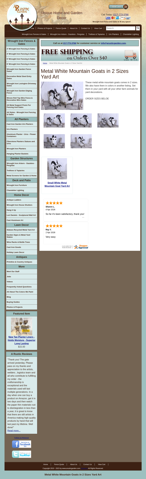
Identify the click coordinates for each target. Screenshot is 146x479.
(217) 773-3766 (120, 14)
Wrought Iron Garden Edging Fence (19, 92)
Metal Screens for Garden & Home (21, 176)
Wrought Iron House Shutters (19, 205)
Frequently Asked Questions (19, 287)
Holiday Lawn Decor (15, 252)
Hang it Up (11, 210)
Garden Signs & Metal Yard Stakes (18, 236)
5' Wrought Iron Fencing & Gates (21, 59)
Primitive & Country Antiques (19, 262)
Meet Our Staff (13, 271)
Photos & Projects (45, 28)
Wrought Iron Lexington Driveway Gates (21, 84)
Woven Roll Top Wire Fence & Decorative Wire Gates (20, 99)
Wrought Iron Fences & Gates (34, 34)
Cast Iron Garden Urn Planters (20, 124)
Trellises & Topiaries (96, 34)
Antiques (21, 257)
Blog (9, 297)
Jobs (9, 277)
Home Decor (21, 195)
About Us (73, 28)
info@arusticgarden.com (113, 43)
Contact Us (85, 28)
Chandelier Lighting (131, 34)
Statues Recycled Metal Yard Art (21, 230)
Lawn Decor (21, 225)
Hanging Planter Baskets (17, 154)
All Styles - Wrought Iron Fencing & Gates (21, 113)
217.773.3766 (69, 43)
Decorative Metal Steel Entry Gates (19, 77)
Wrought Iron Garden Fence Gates (19, 70)
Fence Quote (61, 28)
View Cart (98, 28)
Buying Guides (13, 302)
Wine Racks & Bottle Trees (18, 242)
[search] (120, 28)
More (22, 266)
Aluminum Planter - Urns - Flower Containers (21, 135)
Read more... (13, 430)
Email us (84, 468)
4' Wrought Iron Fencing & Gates (21, 54)
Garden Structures (21, 158)
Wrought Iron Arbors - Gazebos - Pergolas (67, 34)
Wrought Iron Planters (16, 149)
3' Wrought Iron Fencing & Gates (21, 49)
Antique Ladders (14, 200)
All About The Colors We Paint (20, 292)
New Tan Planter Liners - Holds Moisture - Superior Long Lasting (21, 340)
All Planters (22, 119)
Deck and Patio (21, 180)
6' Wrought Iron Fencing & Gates (21, 64)
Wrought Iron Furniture (17, 185)
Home (45, 63)
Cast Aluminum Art (15, 220)
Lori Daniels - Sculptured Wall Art (21, 215)
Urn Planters (114, 34)
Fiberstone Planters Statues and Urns (21, 142)
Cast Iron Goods (14, 247)
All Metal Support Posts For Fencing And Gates (19, 106)
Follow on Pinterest (21, 438)
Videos (10, 282)
